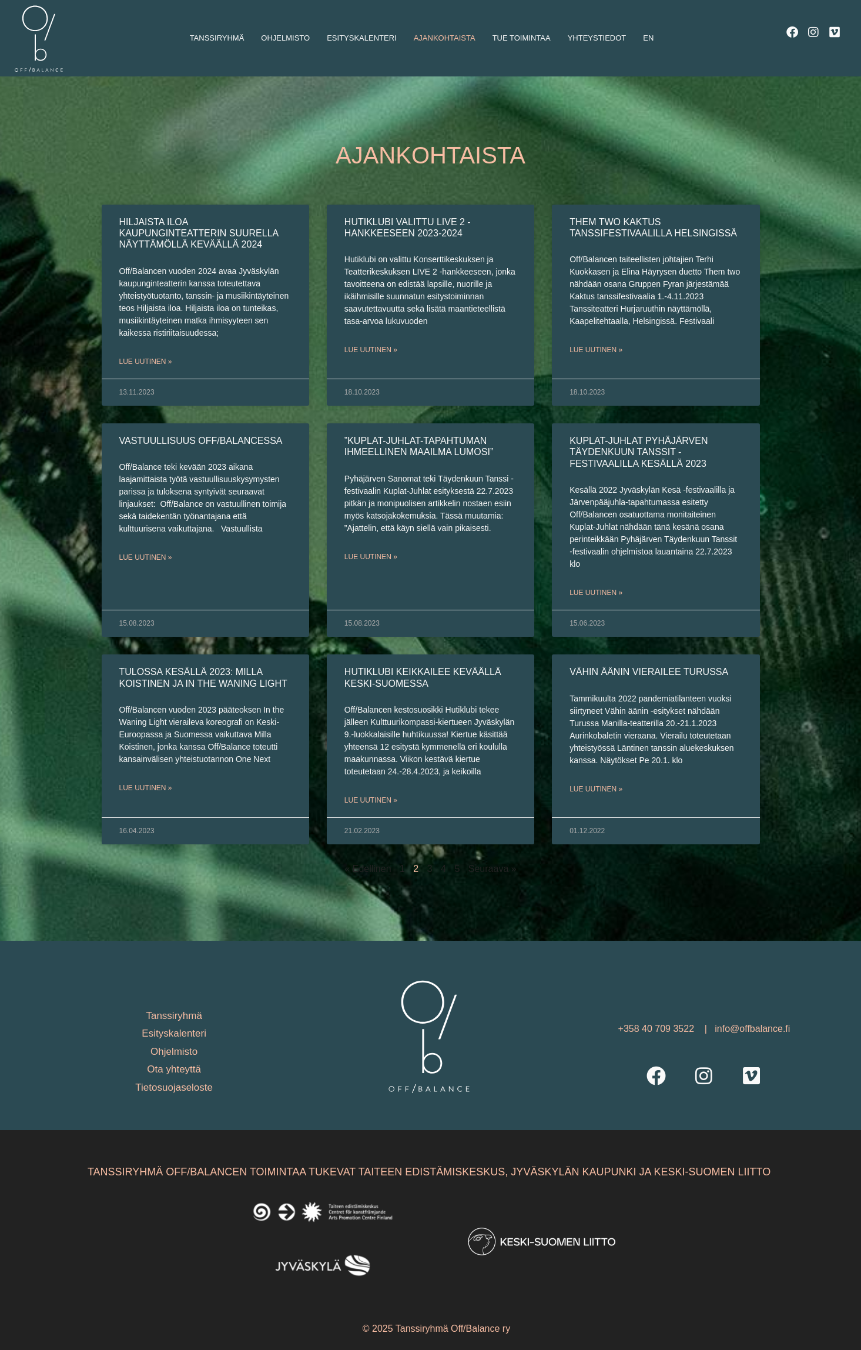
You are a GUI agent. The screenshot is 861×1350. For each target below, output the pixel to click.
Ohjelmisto (285, 38)
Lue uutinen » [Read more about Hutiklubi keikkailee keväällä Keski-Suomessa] (370, 800)
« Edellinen (367, 869)
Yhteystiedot (597, 38)
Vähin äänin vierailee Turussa (648, 672)
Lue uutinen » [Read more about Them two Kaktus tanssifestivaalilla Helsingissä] (595, 350)
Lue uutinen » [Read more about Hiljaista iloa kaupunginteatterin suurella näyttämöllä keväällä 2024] (145, 361)
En (648, 38)
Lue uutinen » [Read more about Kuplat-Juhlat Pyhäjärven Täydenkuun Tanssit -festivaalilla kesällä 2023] (595, 593)
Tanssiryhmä (217, 38)
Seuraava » (492, 869)
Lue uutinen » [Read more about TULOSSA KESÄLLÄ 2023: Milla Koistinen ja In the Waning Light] (145, 788)
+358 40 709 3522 (657, 1029)
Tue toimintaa (522, 38)
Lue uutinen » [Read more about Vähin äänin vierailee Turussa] (595, 789)
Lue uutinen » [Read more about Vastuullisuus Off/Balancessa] (145, 557)
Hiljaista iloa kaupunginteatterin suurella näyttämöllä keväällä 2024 (199, 233)
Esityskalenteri (361, 38)
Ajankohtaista (444, 38)
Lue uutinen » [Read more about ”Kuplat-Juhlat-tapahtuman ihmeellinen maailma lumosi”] (370, 557)
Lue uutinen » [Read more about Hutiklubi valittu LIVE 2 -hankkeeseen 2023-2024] (370, 350)
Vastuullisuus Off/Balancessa (201, 441)
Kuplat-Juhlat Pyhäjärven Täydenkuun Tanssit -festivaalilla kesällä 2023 (638, 452)
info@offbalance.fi (752, 1029)
